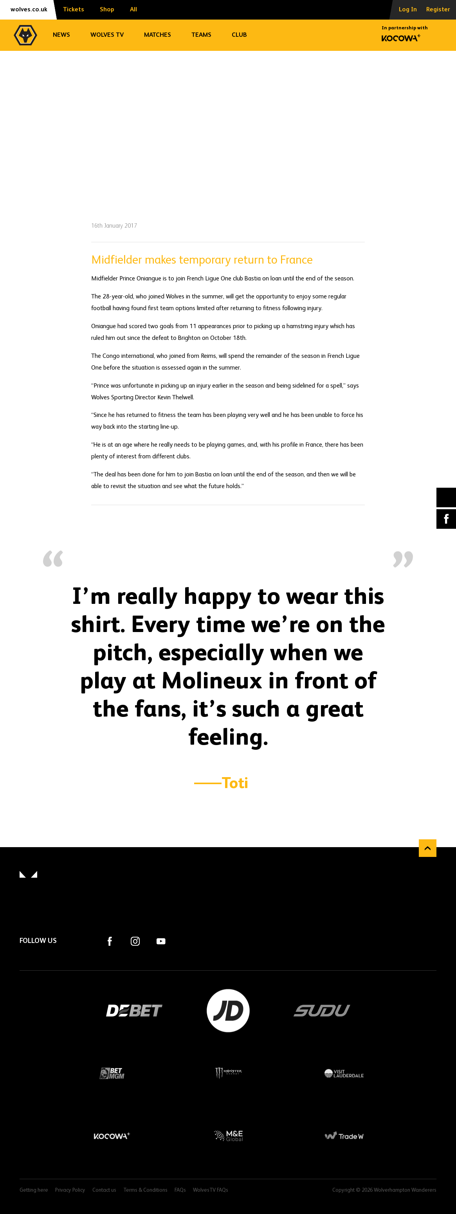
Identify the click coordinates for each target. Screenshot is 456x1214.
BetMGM (112, 1073)
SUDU (322, 1010)
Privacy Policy (70, 1190)
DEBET (134, 1010)
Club (239, 35)
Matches (157, 35)
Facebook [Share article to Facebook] (446, 519)
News (61, 35)
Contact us (104, 1190)
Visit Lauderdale (344, 1073)
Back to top (428, 848)
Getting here (34, 1190)
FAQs (180, 1190)
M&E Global (228, 1135)
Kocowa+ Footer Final (112, 1135)
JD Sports (228, 1010)
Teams (201, 35)
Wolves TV (107, 35)
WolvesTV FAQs (210, 1190)
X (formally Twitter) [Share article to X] (446, 497)
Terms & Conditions (145, 1190)
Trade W (344, 1135)
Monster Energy (228, 1073)
